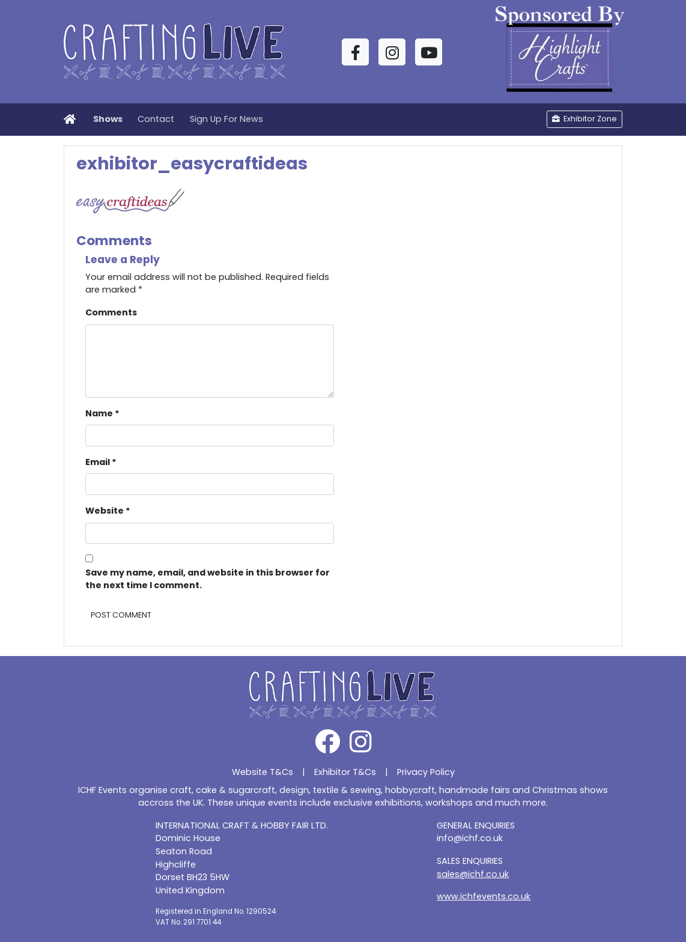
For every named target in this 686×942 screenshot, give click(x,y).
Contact (156, 119)
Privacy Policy (426, 772)
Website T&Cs (262, 772)
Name (102, 413)
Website (107, 511)
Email (101, 462)
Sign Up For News (226, 119)
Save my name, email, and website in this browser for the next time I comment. (207, 579)
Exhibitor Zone (584, 119)
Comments (111, 312)
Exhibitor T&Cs (345, 772)
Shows (108, 119)
